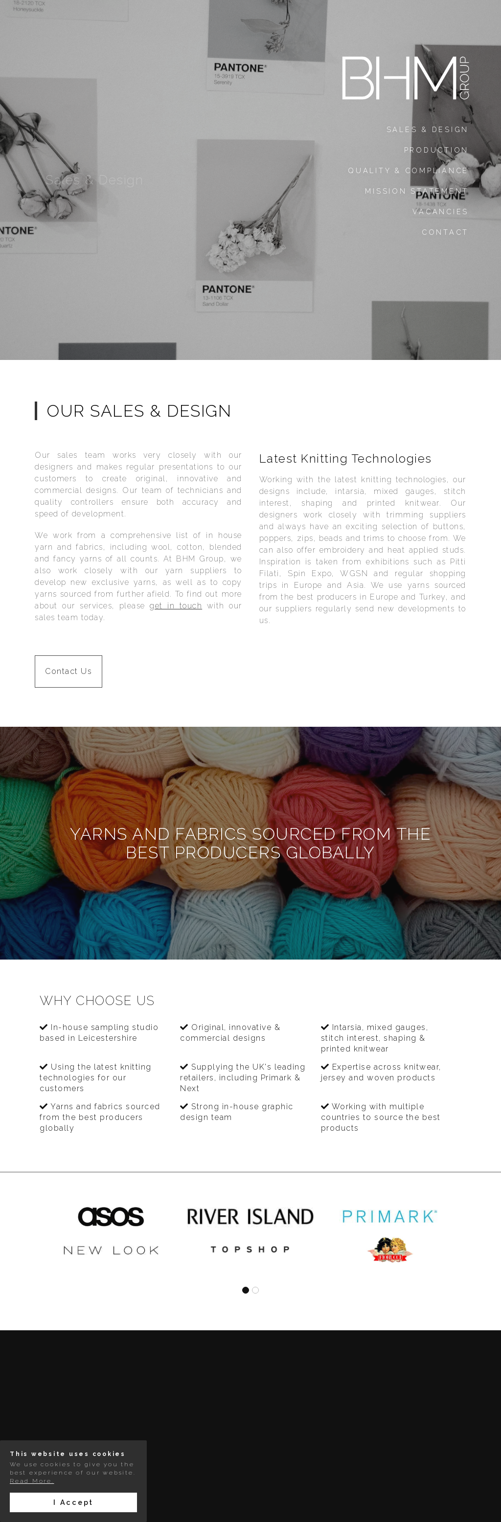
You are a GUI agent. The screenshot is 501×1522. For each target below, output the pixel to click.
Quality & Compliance (408, 170)
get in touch (176, 605)
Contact (445, 232)
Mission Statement (417, 191)
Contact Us (68, 671)
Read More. (32, 1480)
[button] (245, 1291)
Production (436, 150)
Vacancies (440, 211)
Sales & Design (428, 129)
